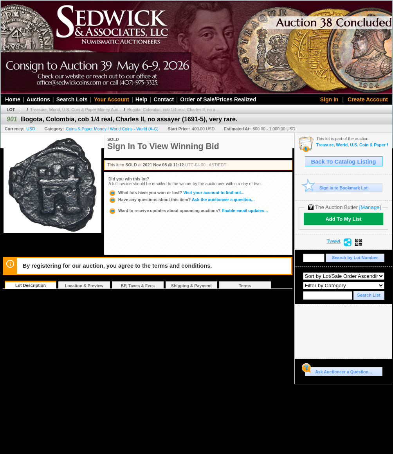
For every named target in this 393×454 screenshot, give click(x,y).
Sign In (329, 99)
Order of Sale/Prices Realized (218, 99)
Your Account (111, 99)
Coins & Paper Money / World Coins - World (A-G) (112, 128)
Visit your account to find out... (176, 192)
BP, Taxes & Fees (138, 285)
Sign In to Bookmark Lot (336, 187)
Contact (163, 99)
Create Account (368, 99)
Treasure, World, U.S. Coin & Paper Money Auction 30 (352, 145)
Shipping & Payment (191, 285)
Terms (245, 285)
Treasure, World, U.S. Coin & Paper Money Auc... (75, 109)
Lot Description (30, 285)
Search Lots (72, 99)
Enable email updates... (188, 210)
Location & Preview (84, 285)
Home (12, 99)
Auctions (38, 99)
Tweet (333, 241)
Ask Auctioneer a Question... (338, 370)
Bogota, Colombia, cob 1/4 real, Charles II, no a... (172, 109)
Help (141, 99)
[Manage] (370, 207)
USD (30, 128)
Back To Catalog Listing (343, 162)
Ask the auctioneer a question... (181, 199)
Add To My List (343, 219)
